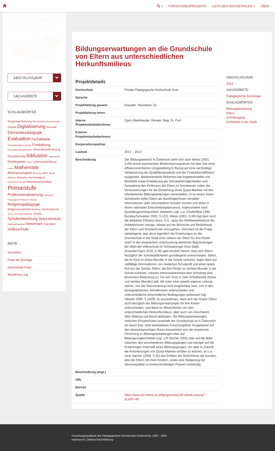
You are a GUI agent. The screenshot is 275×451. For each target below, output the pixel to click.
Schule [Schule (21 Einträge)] (37, 213)
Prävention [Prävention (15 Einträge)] (48, 195)
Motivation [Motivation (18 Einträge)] (22, 177)
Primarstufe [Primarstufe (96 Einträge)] (22, 188)
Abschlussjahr (37, 78)
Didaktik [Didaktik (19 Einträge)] (12, 127)
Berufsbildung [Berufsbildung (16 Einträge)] (39, 121)
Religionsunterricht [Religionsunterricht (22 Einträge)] (19, 209)
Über (265, 6)
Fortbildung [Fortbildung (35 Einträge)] (41, 145)
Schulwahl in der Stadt (241, 122)
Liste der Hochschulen (233, 6)
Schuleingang (235, 117)
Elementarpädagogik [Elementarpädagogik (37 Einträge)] (25, 132)
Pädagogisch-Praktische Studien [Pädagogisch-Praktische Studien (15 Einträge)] (22, 200)
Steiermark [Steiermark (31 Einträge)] (34, 224)
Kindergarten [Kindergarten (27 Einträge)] (17, 161)
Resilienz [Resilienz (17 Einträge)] (36, 209)
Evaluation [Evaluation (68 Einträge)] (19, 138)
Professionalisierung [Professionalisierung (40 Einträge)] (25, 194)
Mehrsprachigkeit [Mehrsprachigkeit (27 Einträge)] (20, 173)
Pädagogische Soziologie (243, 96)
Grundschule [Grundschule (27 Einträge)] (17, 156)
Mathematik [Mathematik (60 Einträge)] (26, 167)
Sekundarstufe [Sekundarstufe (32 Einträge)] (50, 219)
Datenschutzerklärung (100, 439)
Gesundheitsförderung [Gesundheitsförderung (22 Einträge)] (46, 149)
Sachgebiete (37, 96)
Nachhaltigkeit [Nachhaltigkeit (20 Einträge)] (37, 177)
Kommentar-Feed (20, 267)
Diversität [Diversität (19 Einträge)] (51, 127)
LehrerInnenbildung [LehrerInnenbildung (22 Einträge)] (44, 161)
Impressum (78, 439)
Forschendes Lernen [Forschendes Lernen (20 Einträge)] (19, 145)
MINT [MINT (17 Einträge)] (45, 173)
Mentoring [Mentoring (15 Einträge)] (37, 173)
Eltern (230, 113)
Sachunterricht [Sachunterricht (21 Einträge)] (50, 209)
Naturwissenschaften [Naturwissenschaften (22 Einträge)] (39, 181)
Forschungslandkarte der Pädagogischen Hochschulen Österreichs (111, 435)
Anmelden (14, 252)
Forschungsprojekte (187, 6)
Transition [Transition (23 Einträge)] (49, 223)
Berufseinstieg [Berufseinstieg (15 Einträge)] (53, 121)
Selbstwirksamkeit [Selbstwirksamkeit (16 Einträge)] (16, 224)
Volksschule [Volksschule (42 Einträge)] (18, 229)
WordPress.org (18, 274)
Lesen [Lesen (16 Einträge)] (11, 168)
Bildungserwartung (239, 108)
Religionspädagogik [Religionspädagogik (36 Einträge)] (24, 204)
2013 (229, 83)
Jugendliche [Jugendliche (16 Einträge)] (54, 156)
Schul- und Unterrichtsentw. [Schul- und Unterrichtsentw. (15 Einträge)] (20, 214)
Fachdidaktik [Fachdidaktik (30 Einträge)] (41, 139)
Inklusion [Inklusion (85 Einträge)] (36, 155)
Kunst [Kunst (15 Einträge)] (29, 162)
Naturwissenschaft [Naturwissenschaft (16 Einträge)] (16, 182)
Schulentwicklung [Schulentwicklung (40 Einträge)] (23, 219)
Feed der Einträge (20, 260)
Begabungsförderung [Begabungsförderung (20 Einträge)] (20, 121)
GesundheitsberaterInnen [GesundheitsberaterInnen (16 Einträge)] (20, 150)
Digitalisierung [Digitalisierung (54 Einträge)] (31, 126)
